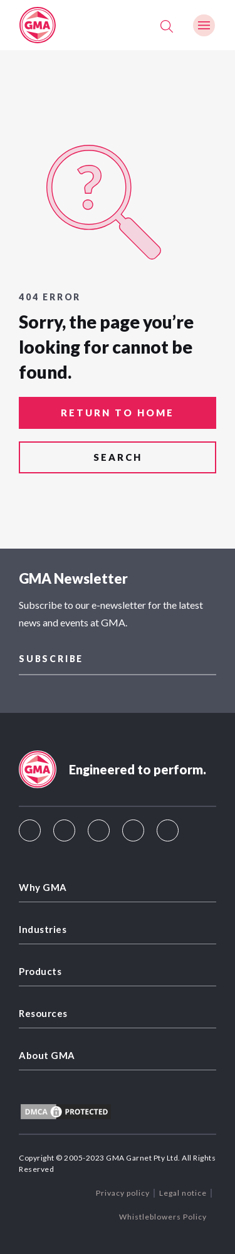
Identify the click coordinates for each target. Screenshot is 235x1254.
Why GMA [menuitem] (43, 887)
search (117, 457)
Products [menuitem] (40, 971)
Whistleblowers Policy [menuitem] (163, 1216)
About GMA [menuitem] (47, 1055)
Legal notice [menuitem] (183, 1193)
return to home (117, 412)
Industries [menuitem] (42, 929)
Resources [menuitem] (43, 1013)
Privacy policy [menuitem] (123, 1193)
